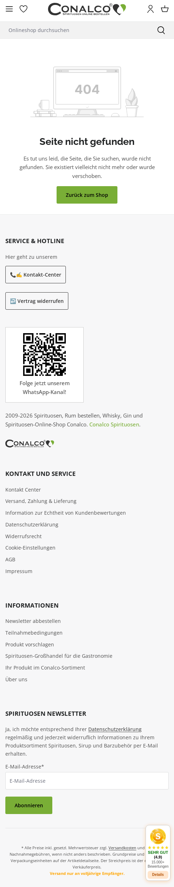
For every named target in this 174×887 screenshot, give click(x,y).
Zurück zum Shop (87, 194)
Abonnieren (29, 805)
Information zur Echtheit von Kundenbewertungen (65, 512)
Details (158, 872)
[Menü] (9, 9)
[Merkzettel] (23, 9)
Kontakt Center (23, 489)
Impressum (18, 571)
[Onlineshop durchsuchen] (74, 30)
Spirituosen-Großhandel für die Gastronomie (58, 655)
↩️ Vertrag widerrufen (37, 301)
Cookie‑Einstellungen (30, 547)
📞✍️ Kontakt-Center (35, 274)
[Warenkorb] (165, 9)
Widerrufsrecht (23, 536)
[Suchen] (161, 30)
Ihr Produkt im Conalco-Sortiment (45, 667)
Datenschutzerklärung (31, 524)
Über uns (16, 679)
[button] (158, 845)
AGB (10, 559)
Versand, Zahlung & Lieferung (41, 501)
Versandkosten (122, 847)
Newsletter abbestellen (33, 621)
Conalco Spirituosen (114, 424)
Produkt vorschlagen (29, 644)
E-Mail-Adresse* (24, 766)
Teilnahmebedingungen (34, 632)
